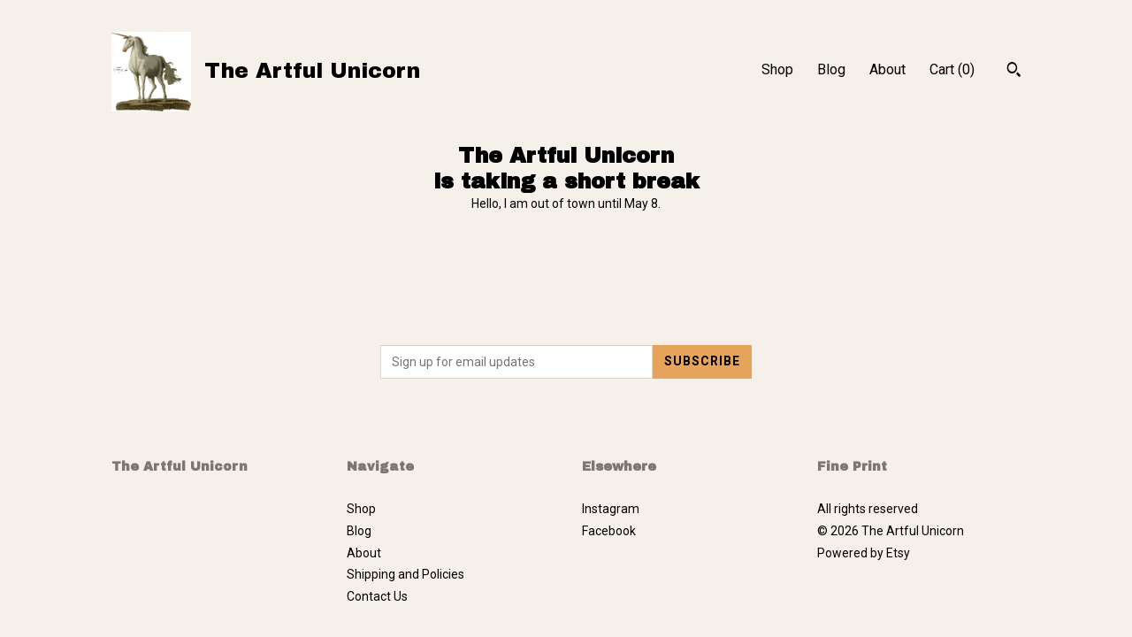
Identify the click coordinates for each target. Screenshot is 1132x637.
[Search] (1014, 71)
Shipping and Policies (405, 574)
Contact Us (377, 596)
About (887, 69)
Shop (777, 69)
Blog (831, 69)
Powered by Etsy (863, 553)
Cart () (952, 69)
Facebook (609, 531)
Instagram (610, 509)
